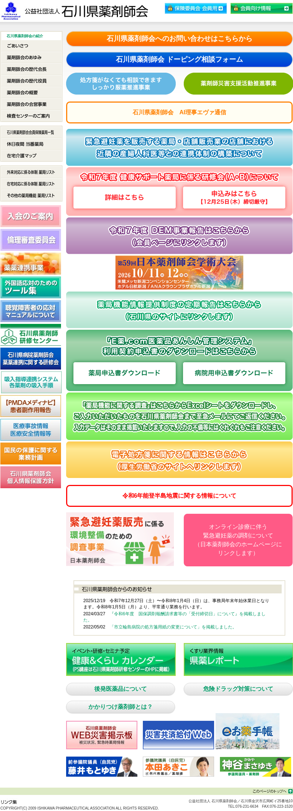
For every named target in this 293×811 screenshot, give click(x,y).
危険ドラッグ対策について (238, 689)
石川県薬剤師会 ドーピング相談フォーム (179, 59)
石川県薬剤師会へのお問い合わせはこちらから (179, 38)
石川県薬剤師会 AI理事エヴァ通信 (179, 112)
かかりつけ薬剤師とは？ (120, 707)
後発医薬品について (120, 689)
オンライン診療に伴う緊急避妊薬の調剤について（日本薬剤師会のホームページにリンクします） (238, 540)
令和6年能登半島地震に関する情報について (179, 496)
